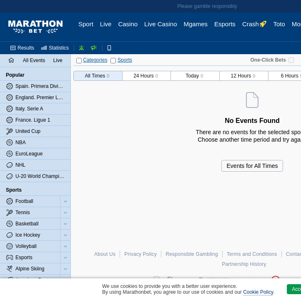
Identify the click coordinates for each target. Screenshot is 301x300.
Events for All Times (252, 165)
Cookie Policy (258, 292)
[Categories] (79, 60)
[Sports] (113, 60)
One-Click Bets (268, 60)
